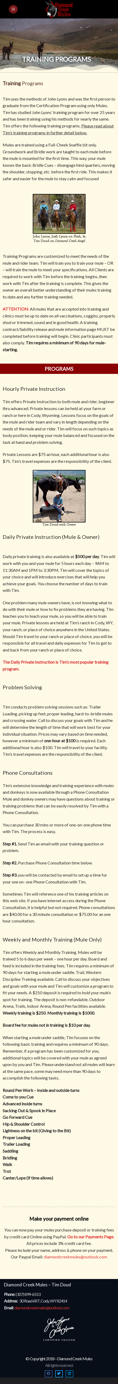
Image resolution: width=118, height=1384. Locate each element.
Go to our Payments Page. (90, 1236)
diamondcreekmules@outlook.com (75, 1256)
